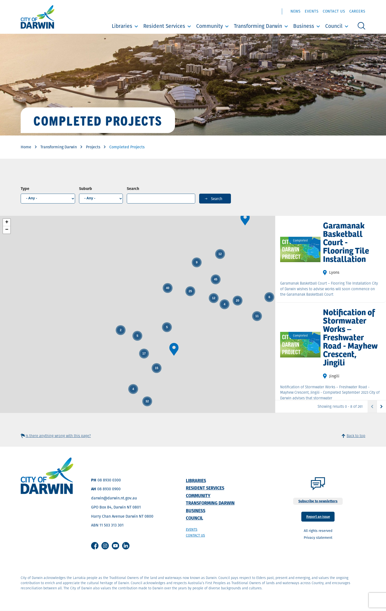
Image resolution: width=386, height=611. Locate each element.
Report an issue (318, 516)
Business (303, 26)
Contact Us (334, 11)
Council (333, 26)
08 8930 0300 (109, 480)
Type (25, 188)
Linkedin (125, 545)
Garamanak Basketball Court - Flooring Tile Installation (346, 241)
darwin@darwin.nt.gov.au (114, 498)
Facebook (94, 545)
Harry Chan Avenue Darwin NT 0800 (122, 516)
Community (209, 26)
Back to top (356, 435)
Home (26, 147)
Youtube (115, 545)
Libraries (122, 26)
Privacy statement (318, 537)
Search (133, 188)
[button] (245, 219)
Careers (357, 11)
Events (311, 11)
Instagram (105, 545)
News (295, 11)
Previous (372, 406)
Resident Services (164, 26)
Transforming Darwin (258, 26)
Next (381, 406)
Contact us (195, 535)
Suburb (85, 188)
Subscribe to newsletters (318, 501)
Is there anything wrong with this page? (58, 435)
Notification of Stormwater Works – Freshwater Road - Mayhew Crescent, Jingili (350, 337)
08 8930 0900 (109, 489)
